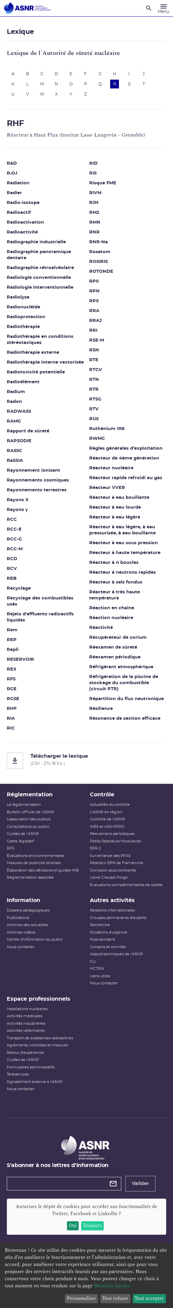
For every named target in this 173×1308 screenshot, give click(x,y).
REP (12, 640)
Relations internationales (112, 910)
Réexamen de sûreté (113, 647)
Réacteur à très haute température (114, 595)
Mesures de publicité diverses (34, 863)
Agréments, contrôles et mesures (37, 1045)
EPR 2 (95, 848)
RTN (94, 379)
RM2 (94, 212)
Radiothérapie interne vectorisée (45, 362)
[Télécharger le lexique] (86, 761)
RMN (94, 222)
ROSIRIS (98, 262)
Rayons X (17, 500)
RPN (94, 291)
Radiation (18, 183)
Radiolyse (18, 297)
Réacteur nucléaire (111, 468)
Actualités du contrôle (110, 804)
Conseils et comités (108, 947)
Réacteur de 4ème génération (124, 458)
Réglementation (30, 794)
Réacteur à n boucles (114, 562)
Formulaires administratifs (30, 1067)
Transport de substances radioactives (40, 1038)
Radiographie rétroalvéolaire (40, 268)
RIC (11, 728)
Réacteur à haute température (124, 553)
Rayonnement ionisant (33, 470)
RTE (93, 360)
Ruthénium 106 (106, 429)
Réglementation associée (30, 877)
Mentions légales (112, 1285)
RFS (11, 679)
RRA (94, 311)
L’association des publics (28, 819)
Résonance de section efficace (124, 718)
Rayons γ (17, 510)
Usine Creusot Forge (109, 877)
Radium (16, 392)
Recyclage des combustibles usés (40, 601)
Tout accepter (149, 1298)
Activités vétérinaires (26, 1031)
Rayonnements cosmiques (38, 480)
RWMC (97, 438)
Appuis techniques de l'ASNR (116, 954)
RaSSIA (15, 460)
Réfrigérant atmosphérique (121, 667)
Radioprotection (26, 317)
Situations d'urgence (108, 932)
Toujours (92, 1225)
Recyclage (19, 588)
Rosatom (99, 252)
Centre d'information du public (35, 939)
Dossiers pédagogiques (28, 910)
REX (11, 669)
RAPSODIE (19, 441)
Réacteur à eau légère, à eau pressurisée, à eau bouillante (122, 530)
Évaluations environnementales (35, 856)
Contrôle (102, 794)
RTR (94, 389)
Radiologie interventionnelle (40, 287)
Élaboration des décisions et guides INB (43, 870)
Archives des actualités (27, 925)
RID (93, 163)
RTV (94, 409)
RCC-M (15, 549)
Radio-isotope (23, 203)
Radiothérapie (23, 327)
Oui (73, 1225)
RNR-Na (98, 242)
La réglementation (24, 804)
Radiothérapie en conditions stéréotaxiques (40, 339)
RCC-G (14, 539)
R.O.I (12, 173)
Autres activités (112, 900)
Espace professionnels (38, 999)
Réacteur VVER (107, 488)
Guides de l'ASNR (23, 834)
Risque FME (102, 183)
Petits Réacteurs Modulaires (115, 841)
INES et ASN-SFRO (107, 827)
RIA (11, 718)
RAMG (14, 421)
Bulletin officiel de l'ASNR (30, 812)
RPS (94, 301)
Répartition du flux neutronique (126, 699)
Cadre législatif (20, 841)
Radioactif (19, 212)
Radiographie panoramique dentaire (39, 255)
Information (23, 900)
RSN (94, 350)
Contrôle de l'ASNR (107, 819)
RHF (12, 709)
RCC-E (14, 529)
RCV (12, 569)
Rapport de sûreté (28, 431)
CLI (93, 961)
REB (12, 578)
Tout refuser (115, 1298)
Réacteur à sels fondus (115, 582)
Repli (13, 650)
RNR (94, 232)
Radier (14, 193)
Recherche (100, 925)
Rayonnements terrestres (37, 490)
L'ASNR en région (106, 812)
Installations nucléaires (27, 1009)
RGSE (13, 699)
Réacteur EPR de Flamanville (116, 863)
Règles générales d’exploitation (126, 448)
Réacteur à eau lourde (115, 507)
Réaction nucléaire (111, 618)
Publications (18, 918)
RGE (12, 689)
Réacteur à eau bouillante (119, 497)
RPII (94, 281)
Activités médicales (24, 1016)
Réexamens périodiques (112, 834)
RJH (94, 203)
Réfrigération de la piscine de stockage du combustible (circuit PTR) (123, 683)
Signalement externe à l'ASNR (35, 1082)
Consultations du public (28, 827)
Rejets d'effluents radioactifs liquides (40, 617)
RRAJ (95, 321)
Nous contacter (20, 947)
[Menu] (163, 8)
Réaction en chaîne (111, 608)
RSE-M (96, 340)
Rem (12, 630)
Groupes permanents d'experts (118, 918)
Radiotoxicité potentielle (36, 372)
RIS (93, 173)
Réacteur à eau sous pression (123, 543)
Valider (140, 1183)
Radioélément (23, 382)
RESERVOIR (20, 659)
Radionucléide (23, 307)
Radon (14, 402)
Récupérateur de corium (118, 637)
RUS (94, 419)
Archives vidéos (21, 932)
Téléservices (18, 1074)
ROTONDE (101, 271)
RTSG (95, 399)
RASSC (14, 451)
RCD (12, 559)
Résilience (101, 709)
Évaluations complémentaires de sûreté (126, 885)
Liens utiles (100, 976)
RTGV (95, 370)
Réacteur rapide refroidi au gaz (125, 478)
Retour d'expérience (25, 1053)
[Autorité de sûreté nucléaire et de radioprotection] (27, 8)
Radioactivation (25, 222)
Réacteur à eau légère (114, 517)
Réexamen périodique (115, 657)
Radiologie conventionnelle (39, 277)
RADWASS (19, 411)
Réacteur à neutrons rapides (122, 572)
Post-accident (102, 939)
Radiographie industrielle (36, 242)
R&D (12, 163)
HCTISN (97, 968)
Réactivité (101, 628)
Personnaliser (81, 1298)
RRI (93, 330)
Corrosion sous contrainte (113, 870)
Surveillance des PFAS (110, 856)
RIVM (95, 193)
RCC (12, 519)
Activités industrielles (26, 1023)
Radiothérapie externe (33, 352)
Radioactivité (22, 232)
